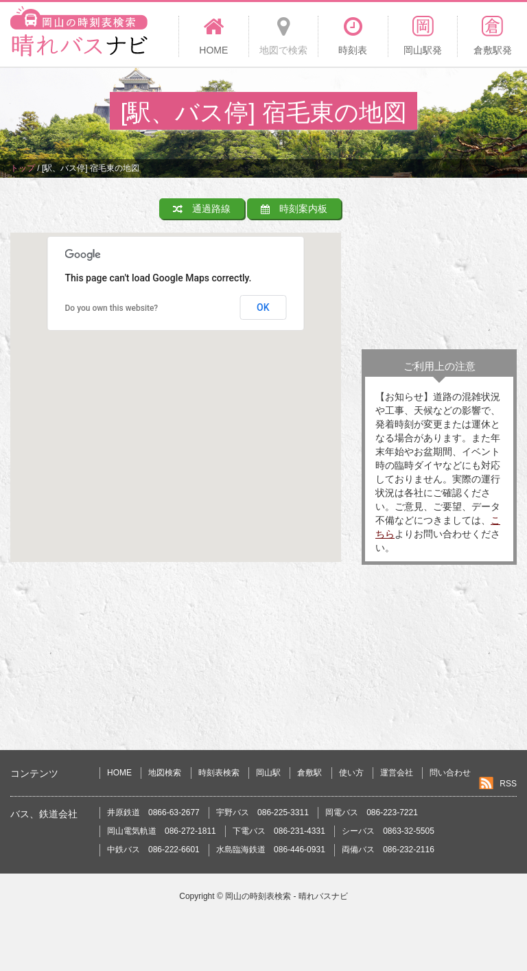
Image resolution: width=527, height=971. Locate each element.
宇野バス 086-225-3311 (262, 812)
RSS (508, 783)
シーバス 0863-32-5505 (388, 831)
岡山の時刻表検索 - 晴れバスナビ (286, 896)
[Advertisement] (439, 267)
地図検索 (164, 772)
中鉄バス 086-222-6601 (153, 849)
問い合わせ (450, 772)
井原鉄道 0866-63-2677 (153, 812)
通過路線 (202, 208)
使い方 (351, 772)
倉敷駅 (309, 772)
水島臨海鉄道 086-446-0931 (270, 849)
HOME (119, 772)
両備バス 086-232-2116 (388, 849)
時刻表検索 (218, 772)
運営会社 (396, 772)
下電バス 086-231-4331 (279, 831)
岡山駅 (268, 772)
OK (263, 307)
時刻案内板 (294, 208)
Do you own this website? (112, 308)
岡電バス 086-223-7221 (371, 812)
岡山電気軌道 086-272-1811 (161, 831)
